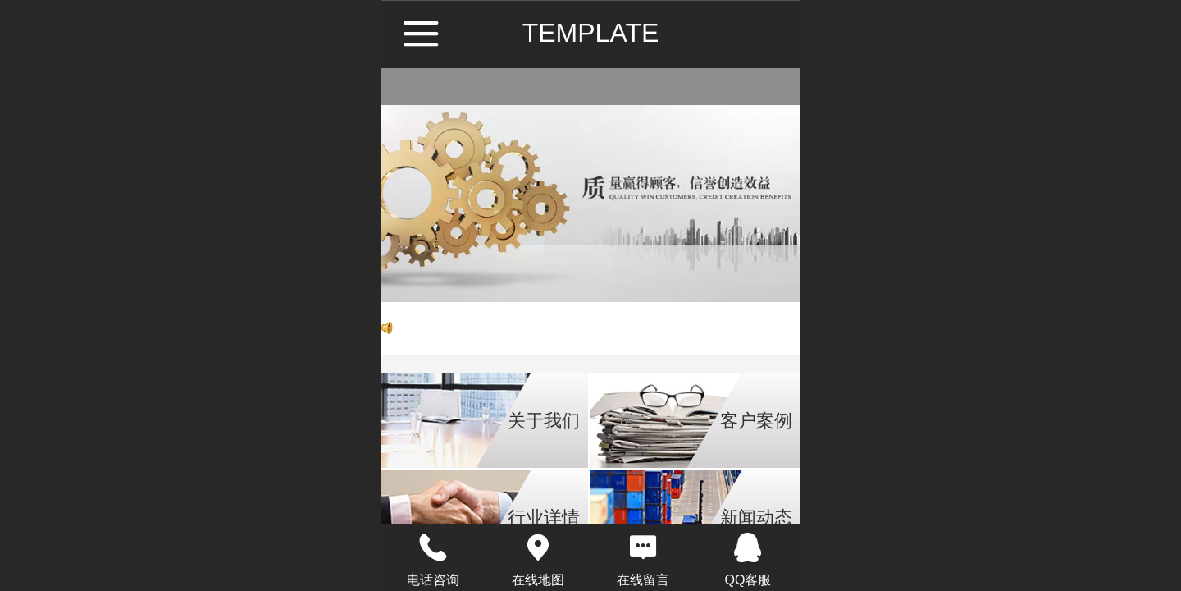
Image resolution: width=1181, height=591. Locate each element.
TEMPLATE (590, 33)
